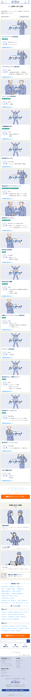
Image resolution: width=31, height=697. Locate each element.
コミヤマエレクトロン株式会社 (11, 66)
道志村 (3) (4, 628)
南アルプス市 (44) (24, 612)
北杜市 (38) (4, 614)
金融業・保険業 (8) (6, 593)
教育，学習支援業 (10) (22, 600)
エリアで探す (18, 663)
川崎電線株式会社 (7, 126)
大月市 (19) (18, 626)
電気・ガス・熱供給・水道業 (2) (8, 589)
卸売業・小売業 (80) (16, 591)
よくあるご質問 (6, 547)
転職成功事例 (5, 525)
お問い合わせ (8, 678)
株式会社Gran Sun (7, 158)
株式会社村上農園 (7, 281)
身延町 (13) (23, 616)
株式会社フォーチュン (8, 218)
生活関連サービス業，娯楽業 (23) (9, 600)
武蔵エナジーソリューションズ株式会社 (13, 315)
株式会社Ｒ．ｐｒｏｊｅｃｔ (10, 442)
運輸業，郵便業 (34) (6, 591)
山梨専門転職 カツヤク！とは (6, 660)
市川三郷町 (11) (11, 616)
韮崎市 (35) (16, 612)
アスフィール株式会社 (8, 349)
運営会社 (24, 678)
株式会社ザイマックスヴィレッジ (11, 186)
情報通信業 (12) (20, 589)
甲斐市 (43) (10, 614)
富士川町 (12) (10, 619)
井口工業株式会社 (7, 470)
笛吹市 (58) (16, 614)
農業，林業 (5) (5, 586)
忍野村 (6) (15, 628)
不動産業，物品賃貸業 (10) (17, 593)
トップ (19, 655)
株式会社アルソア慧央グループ (11, 377)
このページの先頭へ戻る (15, 652)
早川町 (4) (18, 616)
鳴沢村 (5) (27, 628)
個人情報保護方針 (16, 678)
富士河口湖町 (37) (5, 630)
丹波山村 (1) (18, 630)
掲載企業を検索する (24, 16)
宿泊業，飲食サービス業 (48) (8, 598)
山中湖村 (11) (21, 628)
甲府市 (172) (4, 612)
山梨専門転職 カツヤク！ (6, 658)
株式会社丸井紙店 (7, 249)
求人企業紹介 (18, 667)
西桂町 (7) (9, 628)
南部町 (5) (4, 619)
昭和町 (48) (16, 619)
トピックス (4, 567)
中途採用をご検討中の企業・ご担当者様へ (15, 690)
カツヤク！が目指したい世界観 (6, 665)
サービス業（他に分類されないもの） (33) (19, 602)
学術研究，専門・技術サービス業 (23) (10, 595)
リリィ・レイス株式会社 (9, 96)
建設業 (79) (12, 586)
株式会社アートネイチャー (9, 410)
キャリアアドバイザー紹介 (5, 663)
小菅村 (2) (13, 630)
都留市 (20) (12, 626)
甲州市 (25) (22, 614)
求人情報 (2, 2)
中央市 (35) (4, 616)
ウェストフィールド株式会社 (10, 36)
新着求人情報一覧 (19, 660)
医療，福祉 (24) (5, 602)
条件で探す (18, 665)
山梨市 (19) (10, 612)
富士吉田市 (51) (5, 626)
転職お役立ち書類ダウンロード (15, 574)
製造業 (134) (19, 586)
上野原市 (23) (24, 626)
